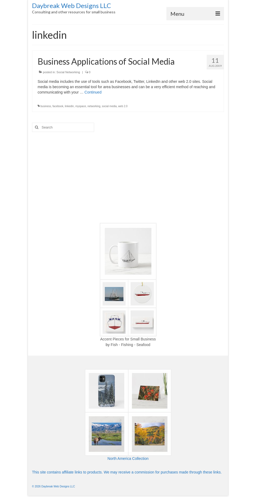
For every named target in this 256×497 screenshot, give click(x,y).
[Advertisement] (128, 177)
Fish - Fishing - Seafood (130, 345)
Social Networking (68, 72)
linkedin (69, 106)
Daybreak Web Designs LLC (71, 5)
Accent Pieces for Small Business (128, 339)
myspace (80, 106)
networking (93, 106)
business (46, 106)
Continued (93, 92)
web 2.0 (122, 106)
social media (109, 106)
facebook (58, 106)
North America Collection (128, 458)
